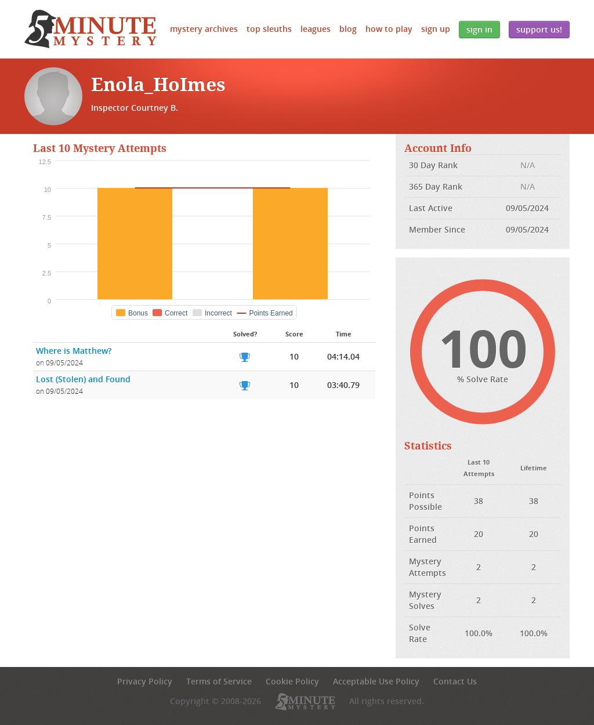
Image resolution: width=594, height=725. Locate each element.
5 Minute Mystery (90, 29)
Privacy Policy (144, 681)
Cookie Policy (292, 681)
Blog (348, 28)
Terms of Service (219, 681)
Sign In (479, 29)
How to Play (388, 28)
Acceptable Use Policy (376, 681)
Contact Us (455, 681)
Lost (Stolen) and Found (83, 379)
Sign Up (435, 28)
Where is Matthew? (73, 350)
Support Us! (539, 29)
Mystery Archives (204, 28)
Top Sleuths (269, 28)
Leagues (315, 28)
